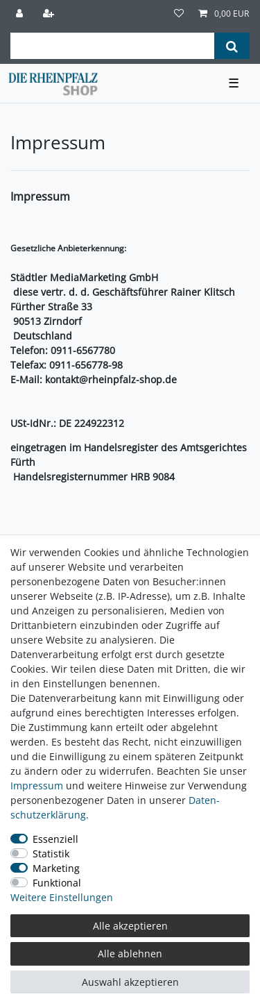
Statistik (51, 853)
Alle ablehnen (130, 953)
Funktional (57, 882)
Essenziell (55, 839)
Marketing (56, 868)
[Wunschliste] (178, 14)
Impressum (36, 785)
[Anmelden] (20, 14)
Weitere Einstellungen (61, 897)
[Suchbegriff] (112, 46)
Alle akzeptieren (130, 925)
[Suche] (232, 46)
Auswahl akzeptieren (130, 982)
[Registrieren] (49, 14)
